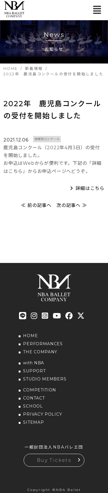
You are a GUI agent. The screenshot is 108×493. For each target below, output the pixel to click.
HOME (30, 335)
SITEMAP (33, 422)
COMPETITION (39, 390)
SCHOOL (33, 406)
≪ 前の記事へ (36, 205)
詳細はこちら (90, 188)
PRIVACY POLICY (42, 414)
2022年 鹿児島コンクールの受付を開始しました (52, 109)
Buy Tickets (54, 460)
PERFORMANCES (42, 343)
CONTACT (34, 398)
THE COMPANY (40, 351)
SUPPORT (34, 371)
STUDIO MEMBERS (44, 379)
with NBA (33, 362)
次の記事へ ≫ (71, 205)
